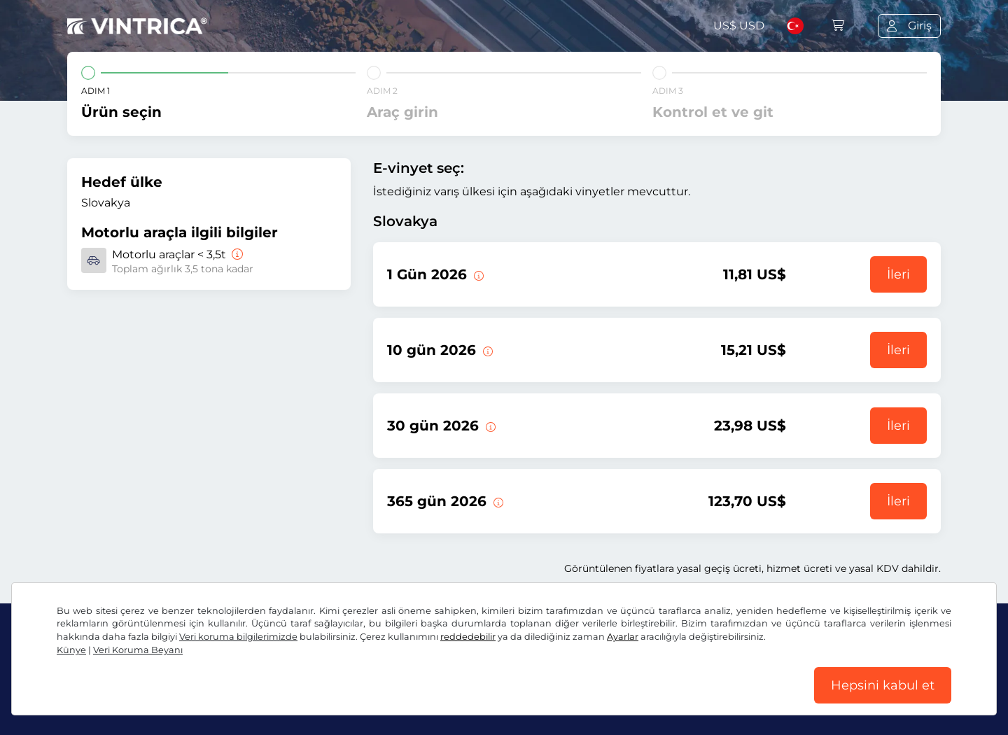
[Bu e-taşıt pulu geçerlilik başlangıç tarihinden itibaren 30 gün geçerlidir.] (489, 425)
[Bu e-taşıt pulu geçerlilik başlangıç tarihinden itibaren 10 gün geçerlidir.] (486, 350)
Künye (71, 650)
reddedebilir (468, 636)
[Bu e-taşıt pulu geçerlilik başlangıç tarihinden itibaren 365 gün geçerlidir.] (497, 501)
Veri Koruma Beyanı (138, 650)
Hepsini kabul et (882, 685)
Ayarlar (622, 636)
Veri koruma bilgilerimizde (238, 636)
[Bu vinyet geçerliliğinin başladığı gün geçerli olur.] (477, 274)
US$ (738, 25)
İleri (898, 274)
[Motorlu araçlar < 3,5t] (236, 254)
